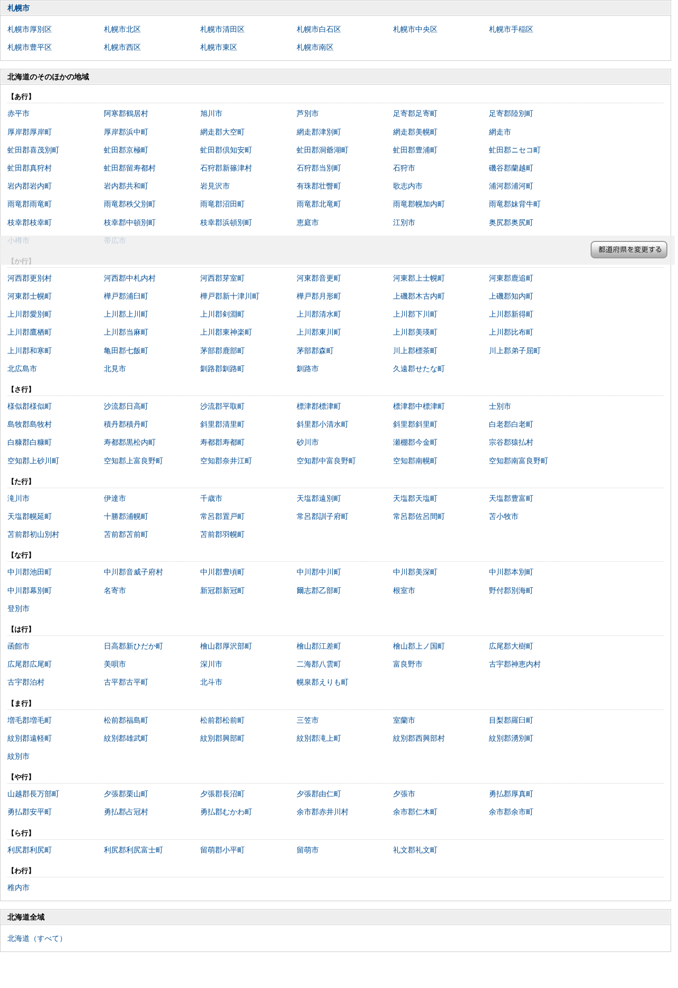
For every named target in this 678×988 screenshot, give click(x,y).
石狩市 (404, 168)
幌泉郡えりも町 (323, 682)
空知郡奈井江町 (226, 460)
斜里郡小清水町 (323, 424)
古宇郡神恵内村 (515, 664)
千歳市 (211, 498)
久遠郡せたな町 (419, 368)
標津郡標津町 (319, 406)
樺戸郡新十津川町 (230, 296)
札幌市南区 (315, 47)
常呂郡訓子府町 (323, 516)
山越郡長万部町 (33, 793)
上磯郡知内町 (511, 296)
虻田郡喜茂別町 (33, 150)
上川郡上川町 (126, 314)
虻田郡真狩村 (29, 168)
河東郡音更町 (319, 278)
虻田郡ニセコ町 (515, 150)
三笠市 (308, 720)
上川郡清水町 (319, 314)
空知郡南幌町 (415, 460)
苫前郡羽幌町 (222, 534)
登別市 (18, 608)
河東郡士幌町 (29, 296)
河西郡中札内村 (130, 278)
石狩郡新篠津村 (226, 168)
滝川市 (18, 498)
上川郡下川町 (415, 314)
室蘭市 (404, 720)
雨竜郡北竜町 (319, 204)
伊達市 (115, 498)
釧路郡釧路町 (222, 368)
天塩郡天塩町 (415, 498)
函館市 (18, 646)
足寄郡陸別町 (511, 113)
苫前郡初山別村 (33, 534)
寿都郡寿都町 (222, 442)
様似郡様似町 (29, 406)
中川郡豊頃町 (222, 572)
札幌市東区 (218, 47)
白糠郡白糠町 (29, 442)
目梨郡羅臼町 (511, 720)
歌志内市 (408, 186)
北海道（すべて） (37, 938)
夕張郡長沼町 (222, 793)
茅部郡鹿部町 (222, 350)
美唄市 (115, 664)
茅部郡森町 (315, 350)
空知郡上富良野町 (133, 460)
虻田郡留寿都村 (130, 168)
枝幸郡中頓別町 (130, 222)
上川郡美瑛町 (415, 332)
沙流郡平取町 (222, 406)
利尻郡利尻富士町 (133, 850)
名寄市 (115, 590)
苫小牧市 (504, 516)
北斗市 (211, 682)
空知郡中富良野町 (326, 460)
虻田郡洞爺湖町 (323, 150)
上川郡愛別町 (29, 314)
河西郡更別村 (29, 278)
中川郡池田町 (29, 572)
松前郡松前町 (222, 720)
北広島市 (22, 368)
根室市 (404, 590)
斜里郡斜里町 (415, 424)
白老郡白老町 (511, 424)
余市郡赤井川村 (323, 811)
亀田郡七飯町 (126, 350)
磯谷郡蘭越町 (511, 168)
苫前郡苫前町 (126, 534)
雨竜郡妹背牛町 (515, 204)
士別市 (500, 406)
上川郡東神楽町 (226, 332)
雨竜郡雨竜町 (29, 204)
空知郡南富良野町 (518, 460)
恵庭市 (308, 222)
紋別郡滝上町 (319, 738)
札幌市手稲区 (511, 29)
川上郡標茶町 (415, 350)
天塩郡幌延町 (29, 516)
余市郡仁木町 (415, 811)
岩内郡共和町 (126, 186)
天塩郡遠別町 (319, 498)
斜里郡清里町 (222, 424)
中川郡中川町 (319, 572)
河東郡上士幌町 (419, 278)
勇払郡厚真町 (511, 793)
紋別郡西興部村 (419, 738)
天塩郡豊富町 (511, 498)
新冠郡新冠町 (222, 590)
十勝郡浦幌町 (126, 516)
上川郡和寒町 (29, 350)
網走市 (500, 132)
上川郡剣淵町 (222, 314)
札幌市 (18, 8)
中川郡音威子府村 (133, 572)
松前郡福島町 (126, 720)
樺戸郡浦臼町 (126, 296)
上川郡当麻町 (126, 332)
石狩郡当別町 (319, 168)
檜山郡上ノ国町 (419, 646)
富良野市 (408, 664)
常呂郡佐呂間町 (419, 516)
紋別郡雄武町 (126, 738)
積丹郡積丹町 (126, 424)
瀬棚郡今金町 (415, 442)
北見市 (115, 368)
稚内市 (18, 887)
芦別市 (308, 113)
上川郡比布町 (511, 332)
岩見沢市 (215, 186)
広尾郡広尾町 (29, 664)
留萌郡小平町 (222, 850)
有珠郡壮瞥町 (319, 186)
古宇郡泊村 (25, 682)
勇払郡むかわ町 (226, 811)
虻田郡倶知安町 (226, 150)
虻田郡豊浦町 (415, 150)
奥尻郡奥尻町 (511, 222)
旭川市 (211, 113)
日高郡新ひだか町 (133, 646)
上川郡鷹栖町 (29, 332)
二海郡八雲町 (319, 664)
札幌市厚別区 (29, 29)
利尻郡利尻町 (29, 850)
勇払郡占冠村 (126, 811)
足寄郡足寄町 (415, 113)
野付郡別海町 (511, 590)
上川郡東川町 (319, 332)
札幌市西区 (122, 47)
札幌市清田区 (222, 29)
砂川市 (308, 442)
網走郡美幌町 (415, 132)
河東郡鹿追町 (511, 278)
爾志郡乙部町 (319, 590)
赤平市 (18, 113)
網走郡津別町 (319, 132)
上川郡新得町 (511, 314)
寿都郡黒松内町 (130, 442)
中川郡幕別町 (29, 590)
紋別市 (18, 756)
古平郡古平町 (126, 682)
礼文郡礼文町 (415, 850)
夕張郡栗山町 (126, 793)
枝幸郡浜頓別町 (226, 222)
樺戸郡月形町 (319, 296)
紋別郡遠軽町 (29, 738)
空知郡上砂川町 (33, 460)
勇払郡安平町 (29, 811)
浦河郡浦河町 (511, 186)
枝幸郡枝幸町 (29, 222)
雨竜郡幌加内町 (419, 204)
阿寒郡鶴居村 (126, 113)
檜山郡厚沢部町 (226, 646)
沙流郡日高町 (126, 406)
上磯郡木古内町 (419, 296)
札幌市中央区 (415, 29)
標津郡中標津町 (419, 406)
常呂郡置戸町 (222, 516)
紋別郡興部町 (222, 738)
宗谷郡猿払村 (511, 442)
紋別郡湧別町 (511, 738)
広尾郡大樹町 (511, 646)
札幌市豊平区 (29, 47)
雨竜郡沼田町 (222, 204)
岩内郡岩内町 (29, 186)
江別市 (404, 222)
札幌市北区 (122, 29)
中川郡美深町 (415, 572)
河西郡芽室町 (222, 278)
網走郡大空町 (222, 132)
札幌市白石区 (319, 29)
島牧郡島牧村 (29, 424)
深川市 (211, 664)
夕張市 (404, 793)
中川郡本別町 (511, 572)
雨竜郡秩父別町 (130, 204)
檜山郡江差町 (319, 646)
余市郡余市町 (511, 811)
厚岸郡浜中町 (126, 132)
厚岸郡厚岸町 (29, 132)
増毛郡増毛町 (29, 720)
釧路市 (308, 368)
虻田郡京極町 (126, 150)
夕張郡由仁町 (319, 793)
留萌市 (308, 850)
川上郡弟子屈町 (515, 350)
